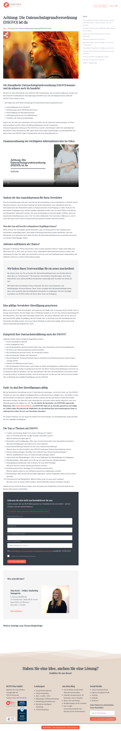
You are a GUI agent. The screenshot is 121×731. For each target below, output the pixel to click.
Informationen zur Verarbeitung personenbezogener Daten (31, 551)
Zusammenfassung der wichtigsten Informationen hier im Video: (99, 29)
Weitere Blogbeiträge (90, 63)
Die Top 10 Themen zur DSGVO (93, 60)
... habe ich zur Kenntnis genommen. (23, 556)
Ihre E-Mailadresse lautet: (16, 534)
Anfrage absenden (16, 561)
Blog (4, 28)
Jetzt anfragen (100, 6)
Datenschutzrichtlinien (23, 406)
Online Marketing (42, 693)
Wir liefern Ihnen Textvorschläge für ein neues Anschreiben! (98, 44)
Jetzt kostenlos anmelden (103, 719)
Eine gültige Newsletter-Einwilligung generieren (98, 48)
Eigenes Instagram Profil (100, 692)
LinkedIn (95, 698)
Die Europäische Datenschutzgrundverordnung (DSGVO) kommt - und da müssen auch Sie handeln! (98, 22)
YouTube (95, 695)
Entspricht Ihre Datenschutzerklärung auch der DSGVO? (98, 52)
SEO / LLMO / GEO (43, 696)
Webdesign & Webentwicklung (47, 699)
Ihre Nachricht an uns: (15, 516)
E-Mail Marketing (42, 710)
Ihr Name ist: (11, 526)
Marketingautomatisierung (45, 701)
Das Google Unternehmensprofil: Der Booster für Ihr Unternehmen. (74, 708)
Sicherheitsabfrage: (14, 541)
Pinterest (95, 701)
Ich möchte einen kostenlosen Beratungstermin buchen (28, 511)
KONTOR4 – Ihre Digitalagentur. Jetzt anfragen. (60, 727)
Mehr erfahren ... (16, 611)
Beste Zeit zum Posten (72, 701)
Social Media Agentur (44, 690)
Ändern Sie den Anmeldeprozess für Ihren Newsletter (97, 35)
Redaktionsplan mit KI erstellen (75, 703)
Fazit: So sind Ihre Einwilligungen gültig (95, 57)
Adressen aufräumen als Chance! (94, 39)
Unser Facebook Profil (100, 690)
